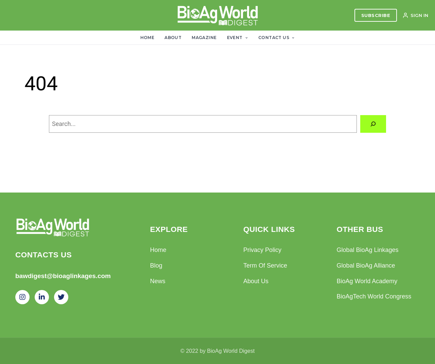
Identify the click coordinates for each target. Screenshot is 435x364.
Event (237, 37)
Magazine (204, 37)
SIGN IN (415, 15)
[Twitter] (61, 297)
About (172, 37)
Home (147, 37)
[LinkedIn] (42, 297)
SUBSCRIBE (375, 15)
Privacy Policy (262, 250)
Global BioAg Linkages (368, 250)
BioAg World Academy (367, 281)
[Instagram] (22, 297)
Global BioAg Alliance (366, 265)
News (158, 281)
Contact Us (276, 37)
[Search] (373, 124)
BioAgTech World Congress (374, 296)
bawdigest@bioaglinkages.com (63, 275)
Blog (156, 265)
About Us (255, 281)
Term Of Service (265, 265)
